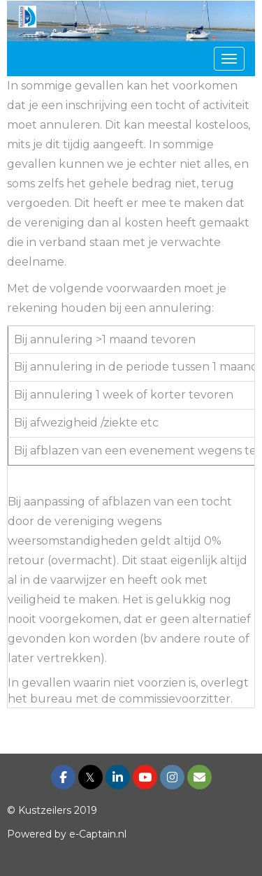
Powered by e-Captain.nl (66, 834)
